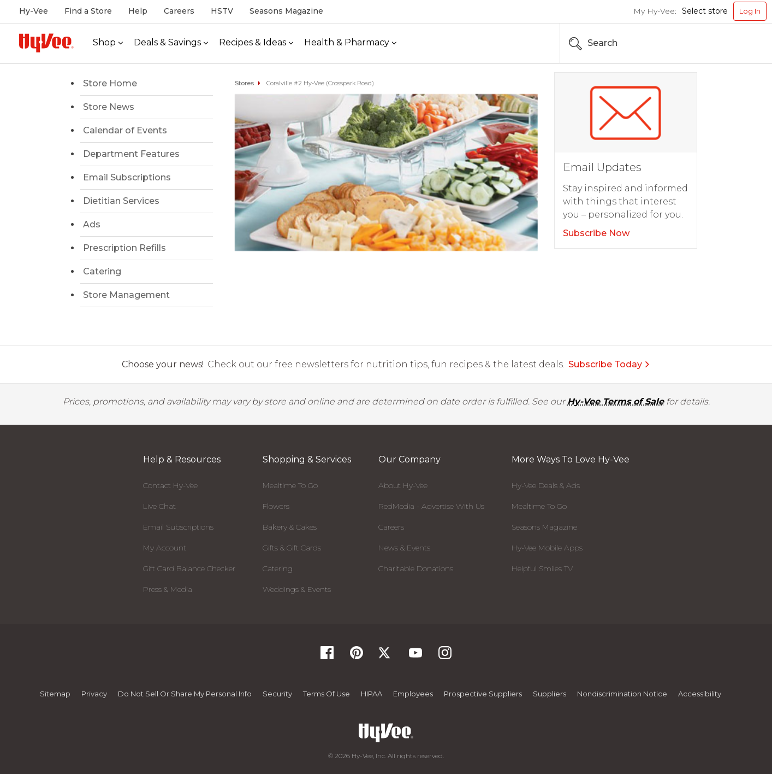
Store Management (126, 295)
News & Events (404, 548)
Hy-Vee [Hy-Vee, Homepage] (33, 11)
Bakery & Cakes (290, 527)
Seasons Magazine (286, 11)
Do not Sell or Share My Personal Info (185, 693)
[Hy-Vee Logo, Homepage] (46, 43)
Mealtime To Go (290, 485)
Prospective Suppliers (483, 693)
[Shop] (107, 43)
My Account (164, 548)
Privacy (94, 693)
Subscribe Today (609, 364)
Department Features (131, 154)
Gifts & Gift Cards (292, 548)
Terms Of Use (326, 693)
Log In (750, 11)
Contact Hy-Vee (170, 485)
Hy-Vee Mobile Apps (547, 548)
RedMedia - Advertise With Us (431, 506)
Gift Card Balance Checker (189, 568)
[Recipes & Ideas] (256, 43)
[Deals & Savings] (170, 43)
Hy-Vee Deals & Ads (546, 485)
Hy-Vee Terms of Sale (615, 401)
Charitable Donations (415, 568)
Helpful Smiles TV (542, 568)
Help (137, 11)
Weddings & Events (297, 589)
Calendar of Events (125, 130)
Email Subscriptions (127, 177)
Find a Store (88, 11)
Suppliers (549, 693)
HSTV (222, 11)
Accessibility (699, 693)
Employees (413, 693)
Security (277, 693)
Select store (705, 11)
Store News (108, 107)
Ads (91, 224)
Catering (102, 271)
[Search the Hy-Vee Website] (733, 43)
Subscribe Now (596, 233)
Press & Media (167, 589)
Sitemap (55, 693)
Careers (179, 11)
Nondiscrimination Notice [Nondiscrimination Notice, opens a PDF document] (622, 693)
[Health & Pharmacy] (350, 43)
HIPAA (371, 693)
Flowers (276, 506)
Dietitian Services (121, 201)
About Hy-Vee (402, 485)
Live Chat (159, 506)
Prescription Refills (124, 248)
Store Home (110, 83)
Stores (244, 83)
